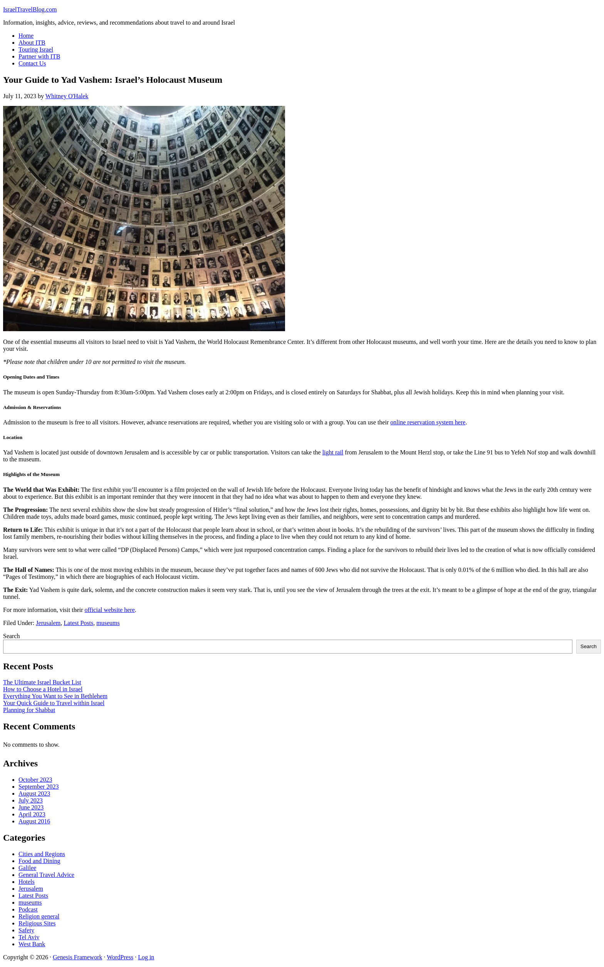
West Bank (31, 944)
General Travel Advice (46, 874)
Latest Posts (78, 623)
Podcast (28, 909)
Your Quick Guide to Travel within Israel (53, 703)
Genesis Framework (77, 957)
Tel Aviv (28, 937)
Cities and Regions (41, 854)
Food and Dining (39, 861)
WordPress (120, 957)
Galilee (27, 868)
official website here (110, 610)
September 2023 (38, 786)
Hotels (26, 881)
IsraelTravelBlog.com (30, 9)
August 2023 (34, 793)
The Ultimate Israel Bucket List (42, 682)
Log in (146, 957)
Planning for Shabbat (29, 710)
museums (107, 623)
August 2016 (34, 821)
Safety (26, 930)
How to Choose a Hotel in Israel (42, 689)
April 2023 (31, 814)
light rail (333, 452)
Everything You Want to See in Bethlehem (55, 696)
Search (11, 636)
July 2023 (30, 800)
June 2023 (31, 807)
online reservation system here (427, 422)
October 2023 (35, 779)
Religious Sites (36, 923)
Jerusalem (48, 623)
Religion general (38, 916)
